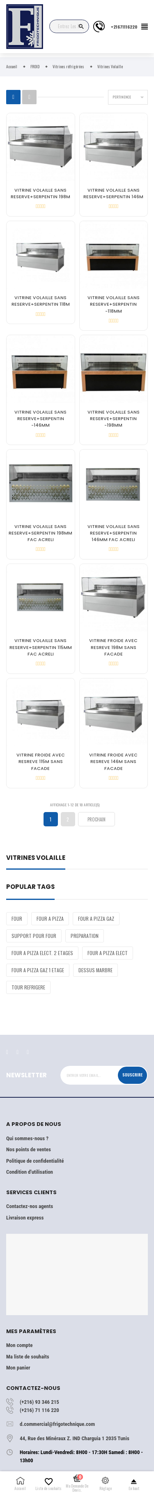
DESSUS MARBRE (95, 970)
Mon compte (19, 1345)
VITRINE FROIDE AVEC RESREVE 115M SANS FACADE (40, 761)
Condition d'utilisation (29, 1172)
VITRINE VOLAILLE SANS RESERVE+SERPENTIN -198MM (113, 418)
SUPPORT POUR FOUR (33, 935)
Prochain (96, 819)
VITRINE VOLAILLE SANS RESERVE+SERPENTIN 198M (40, 193)
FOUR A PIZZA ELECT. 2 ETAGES (42, 952)
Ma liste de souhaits (27, 1357)
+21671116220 (124, 26)
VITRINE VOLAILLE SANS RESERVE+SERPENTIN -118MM (113, 304)
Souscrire (132, 1075)
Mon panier (18, 1368)
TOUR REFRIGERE (28, 987)
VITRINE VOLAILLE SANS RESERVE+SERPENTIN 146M (113, 193)
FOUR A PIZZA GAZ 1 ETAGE (37, 970)
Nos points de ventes (28, 1149)
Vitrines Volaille (35, 858)
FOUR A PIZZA (50, 918)
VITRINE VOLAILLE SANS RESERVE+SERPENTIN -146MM (40, 418)
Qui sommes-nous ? (27, 1138)
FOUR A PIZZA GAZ (96, 918)
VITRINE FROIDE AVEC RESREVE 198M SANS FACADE (113, 647)
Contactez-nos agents (29, 1206)
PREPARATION (85, 935)
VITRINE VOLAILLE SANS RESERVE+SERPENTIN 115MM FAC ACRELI (40, 647)
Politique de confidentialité (35, 1161)
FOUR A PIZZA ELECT (107, 952)
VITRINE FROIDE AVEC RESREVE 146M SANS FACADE (113, 761)
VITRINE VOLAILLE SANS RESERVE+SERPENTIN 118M (40, 301)
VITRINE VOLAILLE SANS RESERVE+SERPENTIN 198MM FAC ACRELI (40, 533)
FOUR (16, 918)
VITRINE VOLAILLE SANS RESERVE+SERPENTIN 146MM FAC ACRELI (113, 533)
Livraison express (25, 1218)
